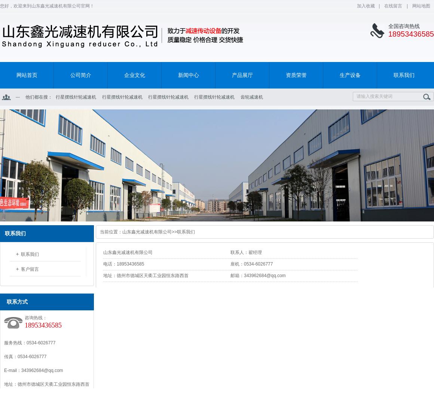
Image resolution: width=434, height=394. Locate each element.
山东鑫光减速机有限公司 (147, 232)
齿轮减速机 (252, 97)
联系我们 (30, 254)
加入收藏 (366, 6)
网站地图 (421, 6)
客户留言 (30, 269)
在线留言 (393, 6)
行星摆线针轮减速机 (76, 97)
